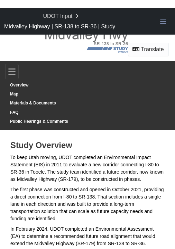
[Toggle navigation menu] (163, 21)
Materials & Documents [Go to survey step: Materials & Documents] (33, 103)
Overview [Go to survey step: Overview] (19, 85)
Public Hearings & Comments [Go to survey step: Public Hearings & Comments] (39, 121)
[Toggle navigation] (12, 71)
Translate (148, 49)
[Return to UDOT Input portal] (61, 16)
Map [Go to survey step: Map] (14, 94)
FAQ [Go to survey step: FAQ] (14, 112)
